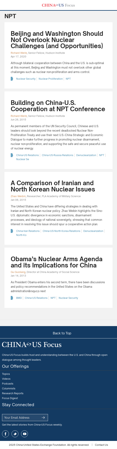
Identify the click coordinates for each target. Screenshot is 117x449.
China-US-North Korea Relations (61, 230)
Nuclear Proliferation (51, 78)
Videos (6, 378)
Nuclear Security (26, 78)
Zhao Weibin (18, 196)
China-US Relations (27, 155)
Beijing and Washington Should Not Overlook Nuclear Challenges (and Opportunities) (57, 40)
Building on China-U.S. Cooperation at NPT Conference (58, 106)
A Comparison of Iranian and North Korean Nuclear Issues (53, 186)
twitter (15, 433)
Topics (6, 373)
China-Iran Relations (28, 230)
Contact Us (101, 444)
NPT (68, 78)
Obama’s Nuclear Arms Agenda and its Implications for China (56, 262)
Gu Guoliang (18, 272)
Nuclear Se (22, 159)
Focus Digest (10, 398)
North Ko (21, 235)
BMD (19, 297)
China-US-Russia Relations (57, 155)
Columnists (8, 388)
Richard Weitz (19, 52)
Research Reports (12, 393)
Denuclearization (86, 155)
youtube (24, 433)
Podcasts (7, 383)
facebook (5, 433)
